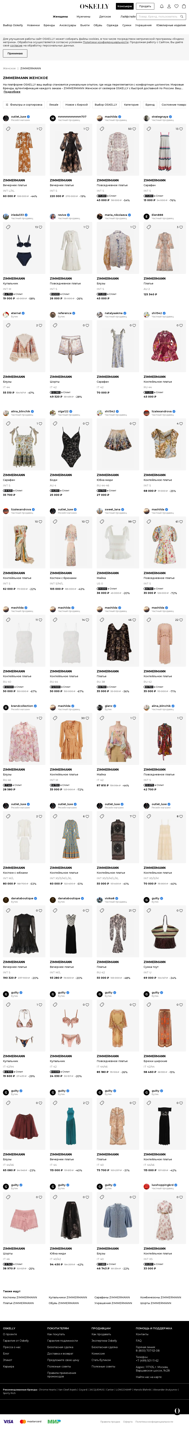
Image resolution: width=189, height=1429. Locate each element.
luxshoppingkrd (162, 1185)
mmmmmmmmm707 (72, 116)
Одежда (112, 25)
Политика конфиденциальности (154, 1421)
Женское (9, 68)
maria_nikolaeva (116, 215)
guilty (155, 898)
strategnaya (160, 116)
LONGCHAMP (124, 1389)
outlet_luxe (18, 116)
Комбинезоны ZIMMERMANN (160, 1297)
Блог (6, 1353)
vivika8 (109, 898)
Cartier (110, 1389)
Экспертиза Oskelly (104, 1340)
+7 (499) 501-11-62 (147, 1360)
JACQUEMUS (96, 1389)
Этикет (7, 1360)
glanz (108, 706)
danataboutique (22, 898)
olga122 (63, 411)
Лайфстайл (128, 16)
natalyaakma (114, 313)
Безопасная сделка (60, 1347)
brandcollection (22, 706)
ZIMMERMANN (14, 180)
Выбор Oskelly (13, 25)
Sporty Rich (9, 1393)
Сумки (126, 25)
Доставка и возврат (60, 1353)
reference (64, 313)
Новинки (33, 25)
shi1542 (157, 313)
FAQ (139, 1340)
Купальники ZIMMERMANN (68, 1297)
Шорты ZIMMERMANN (155, 1303)
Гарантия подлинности (62, 1340)
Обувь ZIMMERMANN (64, 1303)
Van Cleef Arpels (67, 1389)
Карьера (8, 1366)
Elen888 (157, 215)
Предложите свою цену (63, 1360)
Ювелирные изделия (171, 25)
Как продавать (101, 1334)
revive (62, 215)
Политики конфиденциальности (105, 42)
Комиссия (98, 1353)
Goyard (83, 1389)
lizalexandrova (162, 411)
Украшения (143, 25)
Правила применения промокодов (61, 1374)
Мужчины (83, 16)
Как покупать (56, 1334)
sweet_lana (112, 509)
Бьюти (85, 25)
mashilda (111, 116)
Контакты (142, 1334)
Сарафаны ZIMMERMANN (112, 1297)
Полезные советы (59, 1366)
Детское (105, 16)
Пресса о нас (12, 1347)
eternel (16, 313)
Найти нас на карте (149, 1377)
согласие (16, 45)
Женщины (60, 16)
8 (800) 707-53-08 (148, 1350)
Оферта (128, 1421)
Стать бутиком (101, 1360)
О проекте (10, 1334)
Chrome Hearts (47, 1389)
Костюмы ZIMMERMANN (20, 1297)
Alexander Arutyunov (165, 1389)
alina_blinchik (20, 411)
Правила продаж (110, 1421)
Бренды (49, 25)
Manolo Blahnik (142, 1389)
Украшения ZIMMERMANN (113, 1303)
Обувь (98, 25)
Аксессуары (67, 25)
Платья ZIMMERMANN (18, 1303)
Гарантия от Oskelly (16, 1340)
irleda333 (17, 215)
